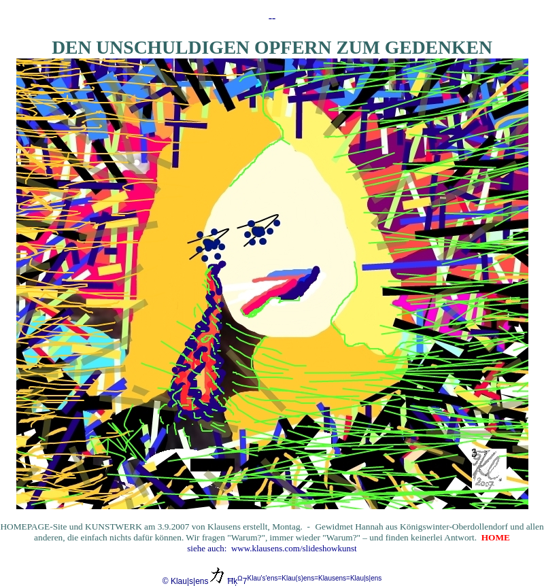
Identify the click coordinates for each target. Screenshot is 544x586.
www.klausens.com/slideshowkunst (294, 548)
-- (272, 18)
